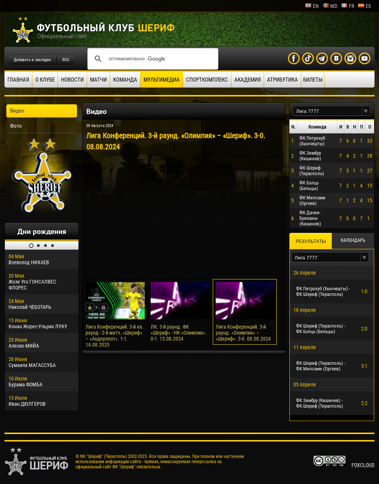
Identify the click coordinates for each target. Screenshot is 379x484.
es (364, 6)
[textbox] (327, 111)
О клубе (45, 79)
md (329, 6)
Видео (17, 110)
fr (347, 6)
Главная (18, 79)
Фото (16, 126)
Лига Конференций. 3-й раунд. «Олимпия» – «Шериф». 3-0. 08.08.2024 (243, 333)
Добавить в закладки (32, 59)
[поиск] (152, 58)
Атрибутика (282, 79)
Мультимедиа (162, 79)
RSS (65, 59)
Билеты (312, 79)
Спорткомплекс (207, 79)
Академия (247, 79)
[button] (366, 111)
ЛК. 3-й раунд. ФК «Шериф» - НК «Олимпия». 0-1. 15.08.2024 (178, 333)
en (312, 6)
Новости (72, 79)
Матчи (98, 79)
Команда (125, 79)
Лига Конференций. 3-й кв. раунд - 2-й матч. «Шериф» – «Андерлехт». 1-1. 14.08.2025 (115, 336)
